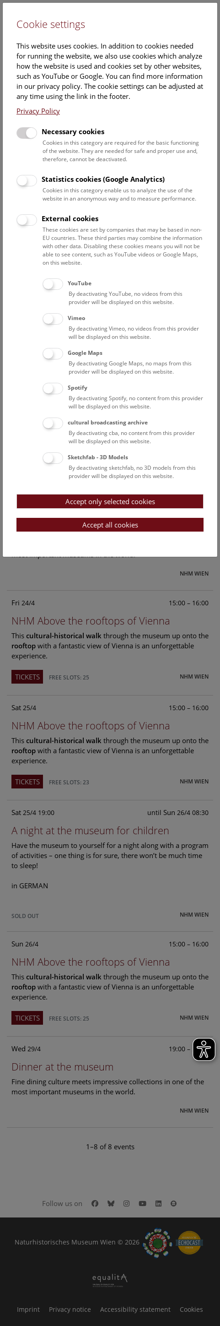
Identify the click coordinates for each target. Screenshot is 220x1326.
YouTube (79, 283)
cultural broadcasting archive (108, 422)
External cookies (70, 218)
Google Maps (85, 353)
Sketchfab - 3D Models (98, 457)
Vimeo (76, 318)
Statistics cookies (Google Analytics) (103, 179)
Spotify (77, 387)
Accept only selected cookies (110, 501)
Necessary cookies (73, 131)
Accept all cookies (110, 524)
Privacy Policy (38, 110)
